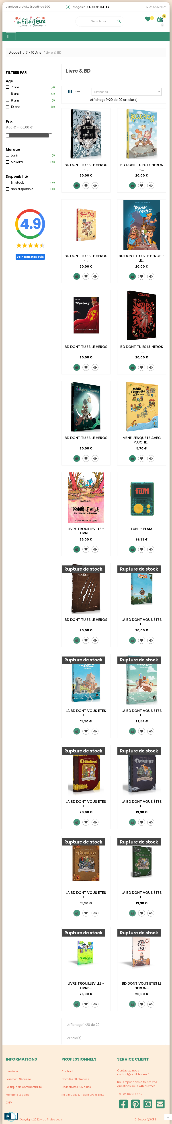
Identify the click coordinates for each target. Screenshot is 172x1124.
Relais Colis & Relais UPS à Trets (82, 1095)
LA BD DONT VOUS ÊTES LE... (141, 622)
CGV (9, 1102)
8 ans (15, 93)
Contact (67, 1071)
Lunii (14, 155)
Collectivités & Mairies (76, 1087)
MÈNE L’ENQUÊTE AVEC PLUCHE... (142, 440)
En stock (17, 182)
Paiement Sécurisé (18, 1079)
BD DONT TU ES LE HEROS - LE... (141, 258)
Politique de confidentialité (24, 1087)
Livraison (12, 1071)
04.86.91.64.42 (97, 7)
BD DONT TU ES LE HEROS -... (141, 167)
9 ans (15, 100)
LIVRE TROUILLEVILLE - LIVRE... (86, 531)
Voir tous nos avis (30, 257)
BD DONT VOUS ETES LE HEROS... (142, 985)
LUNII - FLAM (141, 528)
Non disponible (22, 189)
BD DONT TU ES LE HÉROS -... (86, 167)
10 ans (15, 107)
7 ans (15, 87)
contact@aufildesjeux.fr (133, 1074)
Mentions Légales (17, 1095)
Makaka (17, 162)
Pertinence (127, 92)
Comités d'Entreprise (75, 1079)
